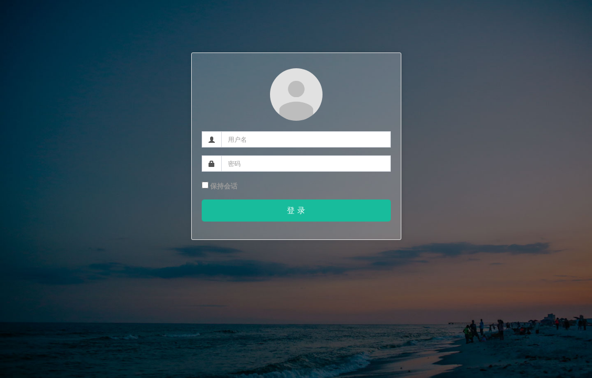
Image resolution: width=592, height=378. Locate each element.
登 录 (296, 210)
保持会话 (220, 186)
